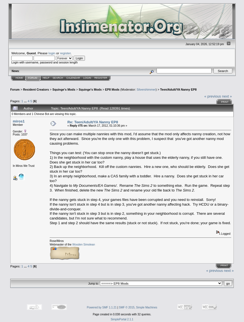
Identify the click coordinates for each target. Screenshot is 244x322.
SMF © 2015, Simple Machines (138, 307)
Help (46, 77)
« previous (212, 96)
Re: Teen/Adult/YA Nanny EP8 (92, 122)
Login (87, 77)
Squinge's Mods (64, 89)
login (52, 53)
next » (227, 96)
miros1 (19, 121)
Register (100, 77)
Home (19, 77)
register (65, 53)
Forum (32, 77)
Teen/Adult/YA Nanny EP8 (178, 89)
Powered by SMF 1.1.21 (102, 307)
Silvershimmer (146, 89)
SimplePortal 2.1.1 (122, 319)
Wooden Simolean (83, 244)
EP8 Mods (112, 89)
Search (58, 77)
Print (224, 102)
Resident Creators (36, 89)
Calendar (73, 77)
